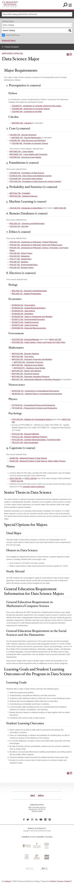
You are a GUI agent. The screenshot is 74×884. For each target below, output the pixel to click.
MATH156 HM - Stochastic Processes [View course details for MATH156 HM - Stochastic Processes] (28, 362)
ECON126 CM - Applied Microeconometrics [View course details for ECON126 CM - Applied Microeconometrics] (29, 308)
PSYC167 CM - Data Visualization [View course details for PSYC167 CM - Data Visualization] (25, 442)
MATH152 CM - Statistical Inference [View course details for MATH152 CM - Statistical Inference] (23, 196)
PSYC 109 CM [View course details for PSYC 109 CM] (30, 478)
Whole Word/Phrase (12, 35)
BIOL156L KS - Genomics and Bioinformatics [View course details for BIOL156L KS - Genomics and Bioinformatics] (27, 223)
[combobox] (37, 14)
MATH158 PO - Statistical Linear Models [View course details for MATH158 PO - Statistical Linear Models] (29, 368)
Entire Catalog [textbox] (8, 25)
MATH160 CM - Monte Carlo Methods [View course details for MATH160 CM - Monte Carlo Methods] (26, 371)
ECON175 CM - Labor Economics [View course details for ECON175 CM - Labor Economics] (25, 325)
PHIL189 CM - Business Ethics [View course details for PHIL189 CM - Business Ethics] (22, 268)
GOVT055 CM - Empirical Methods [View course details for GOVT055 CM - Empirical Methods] (25, 339)
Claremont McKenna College (10, 4)
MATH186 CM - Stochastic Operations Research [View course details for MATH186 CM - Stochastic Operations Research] (31, 377)
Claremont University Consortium (46, 845)
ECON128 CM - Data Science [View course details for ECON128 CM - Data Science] (23, 311)
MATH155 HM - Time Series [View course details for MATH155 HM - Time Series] (23, 356)
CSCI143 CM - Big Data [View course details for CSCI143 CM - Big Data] (19, 226)
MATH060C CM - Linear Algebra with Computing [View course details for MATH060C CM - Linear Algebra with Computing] (28, 154)
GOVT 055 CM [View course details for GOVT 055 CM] (15, 478)
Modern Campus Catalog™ (61, 881)
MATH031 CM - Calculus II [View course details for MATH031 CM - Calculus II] (22, 123)
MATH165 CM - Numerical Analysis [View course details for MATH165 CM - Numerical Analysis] (25, 374)
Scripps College (27, 857)
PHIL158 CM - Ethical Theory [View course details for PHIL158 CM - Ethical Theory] (21, 253)
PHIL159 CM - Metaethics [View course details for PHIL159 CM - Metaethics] (20, 256)
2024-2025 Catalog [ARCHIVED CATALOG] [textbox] (20, 14)
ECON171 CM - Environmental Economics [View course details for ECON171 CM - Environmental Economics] (28, 319)
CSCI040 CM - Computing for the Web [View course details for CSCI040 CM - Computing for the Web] (27, 112)
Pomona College (27, 845)
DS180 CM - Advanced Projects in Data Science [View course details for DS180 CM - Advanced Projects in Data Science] (28, 458)
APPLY (41, 795)
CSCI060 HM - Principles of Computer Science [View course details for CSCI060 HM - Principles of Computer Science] (30, 143)
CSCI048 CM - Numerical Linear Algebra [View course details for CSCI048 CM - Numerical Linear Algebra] (25, 157)
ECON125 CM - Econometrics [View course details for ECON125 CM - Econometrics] (23, 305)
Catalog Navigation (11, 47)
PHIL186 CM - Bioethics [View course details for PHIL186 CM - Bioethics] (19, 262)
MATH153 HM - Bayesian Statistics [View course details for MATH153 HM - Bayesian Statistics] (25, 354)
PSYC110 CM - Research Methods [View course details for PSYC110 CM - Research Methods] (25, 434)
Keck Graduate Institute (44, 868)
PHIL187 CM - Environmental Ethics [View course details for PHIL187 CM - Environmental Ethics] (24, 265)
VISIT (32, 795)
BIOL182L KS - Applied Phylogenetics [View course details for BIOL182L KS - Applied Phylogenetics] (26, 294)
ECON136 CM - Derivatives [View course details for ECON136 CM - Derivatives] (22, 314)
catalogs (7, 881)
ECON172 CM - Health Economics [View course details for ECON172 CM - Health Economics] (25, 322)
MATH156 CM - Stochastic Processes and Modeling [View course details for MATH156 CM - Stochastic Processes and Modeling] (32, 359)
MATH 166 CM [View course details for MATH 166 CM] (60, 208)
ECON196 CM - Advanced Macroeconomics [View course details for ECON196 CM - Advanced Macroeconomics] (29, 328)
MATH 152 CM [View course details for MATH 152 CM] (55, 339)
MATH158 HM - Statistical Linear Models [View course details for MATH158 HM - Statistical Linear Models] (27, 365)
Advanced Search (9, 40)
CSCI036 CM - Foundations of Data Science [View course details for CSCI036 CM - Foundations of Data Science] (27, 173)
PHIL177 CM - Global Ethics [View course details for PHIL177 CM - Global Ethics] (21, 259)
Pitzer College (29, 868)
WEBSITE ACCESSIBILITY (37, 828)
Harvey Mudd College (46, 857)
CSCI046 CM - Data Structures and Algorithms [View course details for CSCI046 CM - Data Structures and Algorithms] (28, 140)
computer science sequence (33, 487)
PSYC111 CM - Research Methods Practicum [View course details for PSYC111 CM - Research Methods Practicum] (29, 437)
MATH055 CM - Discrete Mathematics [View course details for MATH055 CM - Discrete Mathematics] (26, 138)
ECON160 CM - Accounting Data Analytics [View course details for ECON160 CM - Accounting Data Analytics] (26, 179)
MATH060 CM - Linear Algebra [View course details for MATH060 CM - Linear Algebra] (21, 151)
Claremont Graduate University (37, 845)
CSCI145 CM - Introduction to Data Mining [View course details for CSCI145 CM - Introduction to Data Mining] (26, 208)
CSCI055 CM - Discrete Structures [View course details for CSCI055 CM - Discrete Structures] (23, 135)
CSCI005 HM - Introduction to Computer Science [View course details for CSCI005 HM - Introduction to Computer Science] (31, 109)
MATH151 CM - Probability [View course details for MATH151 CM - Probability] (20, 193)
